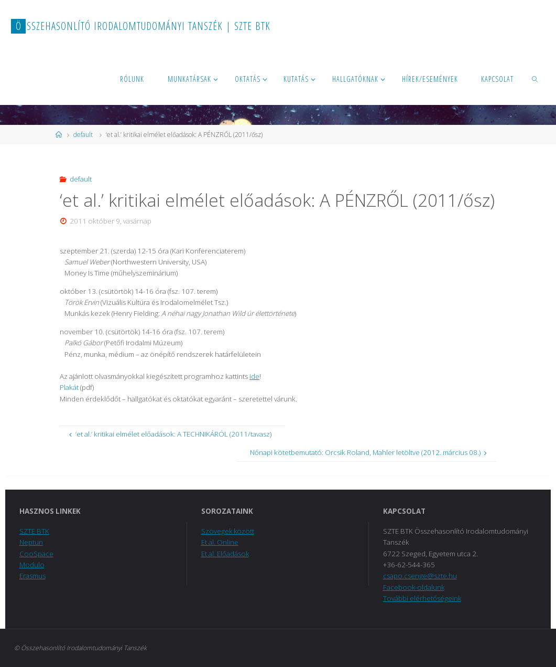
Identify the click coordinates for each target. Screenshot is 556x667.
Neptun (31, 542)
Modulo (32, 564)
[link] (535, 78)
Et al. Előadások (225, 553)
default (83, 134)
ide (254, 376)
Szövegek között (228, 531)
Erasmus (32, 575)
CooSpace (36, 553)
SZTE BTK (34, 531)
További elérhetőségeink (422, 598)
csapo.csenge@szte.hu (420, 575)
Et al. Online (219, 542)
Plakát (70, 387)
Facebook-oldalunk (414, 587)
